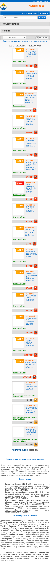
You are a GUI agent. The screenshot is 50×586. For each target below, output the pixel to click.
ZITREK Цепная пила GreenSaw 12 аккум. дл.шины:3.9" (31, 409)
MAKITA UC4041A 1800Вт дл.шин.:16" (30, 342)
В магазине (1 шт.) (19, 61)
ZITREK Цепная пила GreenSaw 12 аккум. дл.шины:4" (31, 387)
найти (42, 17)
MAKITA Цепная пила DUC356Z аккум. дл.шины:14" (30, 365)
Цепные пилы (39, 41)
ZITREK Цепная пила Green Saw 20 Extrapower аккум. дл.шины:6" (31, 54)
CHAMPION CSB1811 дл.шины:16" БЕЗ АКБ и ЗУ (30, 209)
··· (3, 1)
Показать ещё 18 (20, 450)
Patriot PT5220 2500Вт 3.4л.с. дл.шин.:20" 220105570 (31, 298)
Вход (46, 1)
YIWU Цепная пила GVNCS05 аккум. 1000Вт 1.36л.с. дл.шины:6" (31, 432)
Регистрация (37, 1)
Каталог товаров (10, 24)
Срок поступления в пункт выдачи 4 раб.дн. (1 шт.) (25, 396)
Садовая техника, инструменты (16, 41)
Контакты (44, 13)
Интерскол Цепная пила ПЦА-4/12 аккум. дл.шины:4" (30, 121)
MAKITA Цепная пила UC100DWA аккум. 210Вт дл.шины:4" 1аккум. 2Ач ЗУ (31, 322)
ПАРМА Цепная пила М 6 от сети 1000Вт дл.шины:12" (31, 76)
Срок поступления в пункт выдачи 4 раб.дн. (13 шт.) (25, 418)
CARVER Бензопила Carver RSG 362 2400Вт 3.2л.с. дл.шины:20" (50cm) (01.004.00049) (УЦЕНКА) (31, 190)
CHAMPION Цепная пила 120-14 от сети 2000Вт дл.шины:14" (31, 143)
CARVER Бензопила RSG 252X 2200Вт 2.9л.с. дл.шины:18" (30, 232)
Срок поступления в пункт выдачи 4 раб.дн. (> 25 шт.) (25, 440)
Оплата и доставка (29, 13)
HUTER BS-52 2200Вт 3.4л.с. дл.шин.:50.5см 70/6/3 (31, 253)
